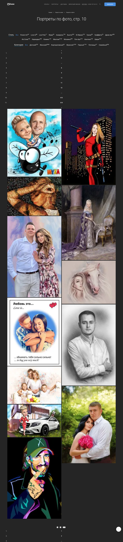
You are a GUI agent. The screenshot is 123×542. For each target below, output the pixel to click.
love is (34, 35)
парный (82, 45)
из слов (26, 39)
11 (61, 83)
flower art (24, 35)
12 (61, 88)
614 (61, 102)
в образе (80, 35)
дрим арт (109, 35)
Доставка (64, 4)
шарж (98, 39)
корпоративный (58, 45)
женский (44, 45)
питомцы (92, 45)
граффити (99, 35)
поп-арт (78, 39)
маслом (57, 39)
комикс (47, 39)
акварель (60, 35)
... (61, 63)
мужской (71, 45)
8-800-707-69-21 (93, 4)
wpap (51, 35)
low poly (43, 35)
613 (61, 97)
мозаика (68, 39)
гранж (90, 35)
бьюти (70, 35)
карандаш (37, 39)
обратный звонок (74, 4)
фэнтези (88, 39)
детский (34, 45)
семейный (104, 45)
